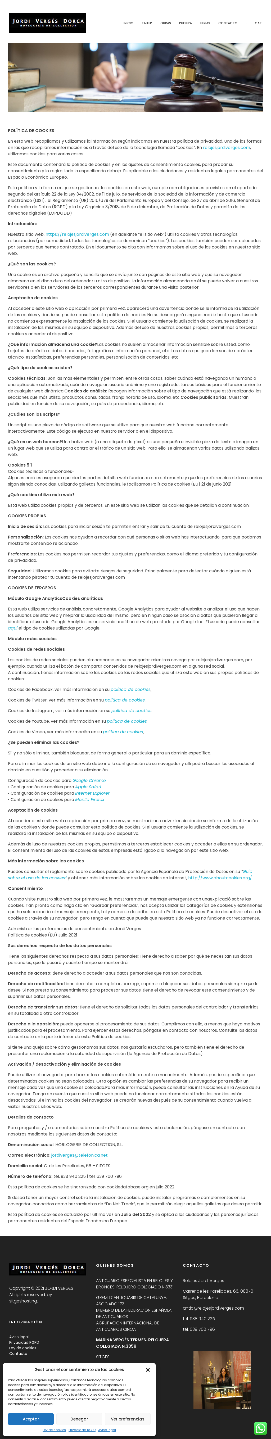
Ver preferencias (127, 1419)
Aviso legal (107, 1430)
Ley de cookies (54, 1430)
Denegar (79, 1419)
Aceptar (31, 1419)
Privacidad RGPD (82, 1430)
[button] (148, 1369)
